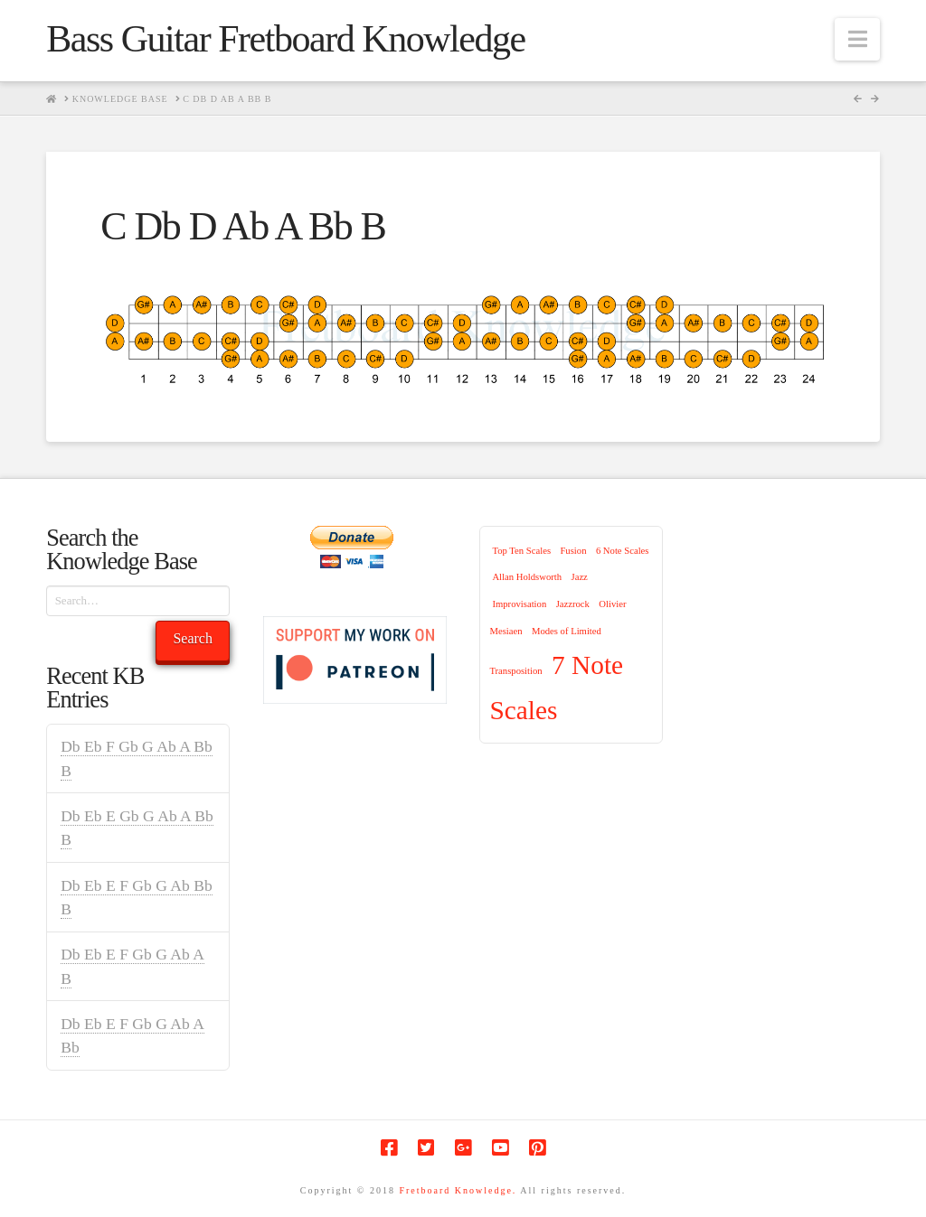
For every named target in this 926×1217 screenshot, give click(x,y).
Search (193, 638)
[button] (857, 39)
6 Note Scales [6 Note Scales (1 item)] (622, 551)
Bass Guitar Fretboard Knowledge (285, 39)
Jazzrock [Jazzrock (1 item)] (573, 604)
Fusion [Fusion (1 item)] (573, 551)
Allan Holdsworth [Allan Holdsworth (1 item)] (527, 577)
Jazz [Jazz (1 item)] (580, 577)
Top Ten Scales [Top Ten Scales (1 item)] (521, 551)
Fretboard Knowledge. (457, 1190)
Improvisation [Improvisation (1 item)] (519, 604)
